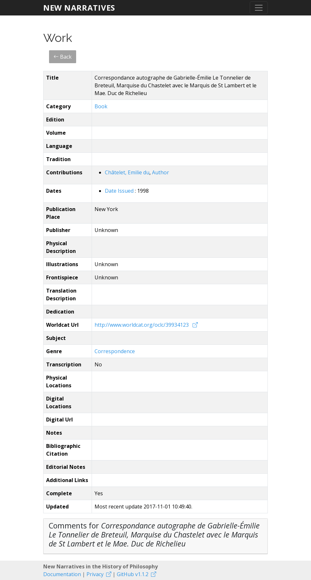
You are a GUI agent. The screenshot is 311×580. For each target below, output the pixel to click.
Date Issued (120, 190)
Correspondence (115, 351)
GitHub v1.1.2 (132, 574)
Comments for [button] (154, 534)
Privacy (95, 574)
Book (101, 106)
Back (63, 56)
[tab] (155, 536)
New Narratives (79, 7)
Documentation (62, 574)
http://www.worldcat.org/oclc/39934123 (142, 324)
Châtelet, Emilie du (127, 172)
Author (160, 172)
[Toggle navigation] (259, 7)
